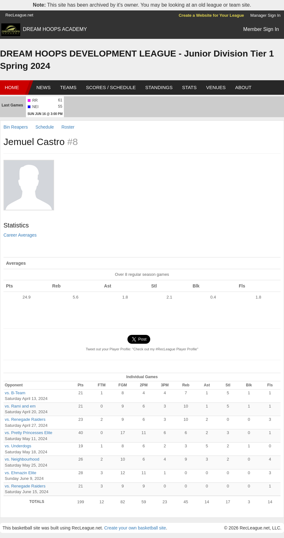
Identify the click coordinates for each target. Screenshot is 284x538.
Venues (216, 87)
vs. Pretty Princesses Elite (28, 432)
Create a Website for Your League (211, 15)
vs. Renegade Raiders (25, 419)
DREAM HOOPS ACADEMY (55, 29)
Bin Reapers (15, 127)
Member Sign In (261, 29)
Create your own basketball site (135, 527)
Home (12, 87)
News (43, 87)
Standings (158, 87)
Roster (67, 127)
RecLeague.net (19, 15)
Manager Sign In (265, 15)
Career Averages (20, 235)
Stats (189, 87)
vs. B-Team (15, 392)
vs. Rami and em (20, 406)
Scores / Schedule (111, 87)
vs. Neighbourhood (22, 459)
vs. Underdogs (18, 446)
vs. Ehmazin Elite (20, 472)
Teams (68, 87)
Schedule (44, 127)
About (243, 87)
